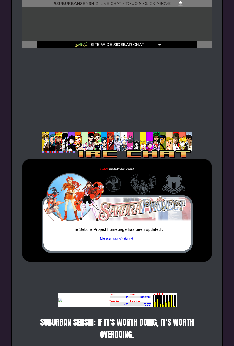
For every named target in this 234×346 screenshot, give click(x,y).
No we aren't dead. (117, 239)
